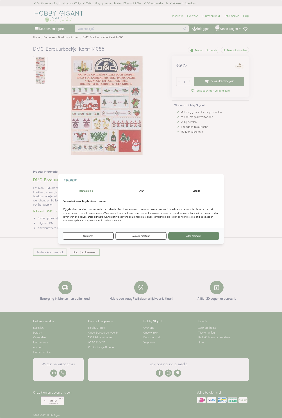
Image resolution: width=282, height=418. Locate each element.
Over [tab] (141, 190)
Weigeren (88, 236)
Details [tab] (196, 190)
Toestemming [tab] (86, 190)
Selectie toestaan (141, 236)
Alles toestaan (193, 236)
